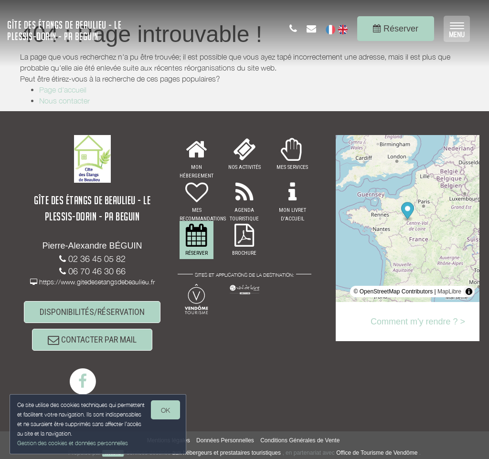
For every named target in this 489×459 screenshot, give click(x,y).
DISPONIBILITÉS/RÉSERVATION (92, 312)
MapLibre (449, 291)
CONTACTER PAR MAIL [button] (92, 339)
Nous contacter (64, 100)
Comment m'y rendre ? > (418, 321)
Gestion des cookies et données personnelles (72, 443)
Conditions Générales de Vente (300, 440)
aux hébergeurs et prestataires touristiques (226, 452)
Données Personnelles (225, 440)
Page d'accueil (62, 89)
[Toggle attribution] (469, 291)
